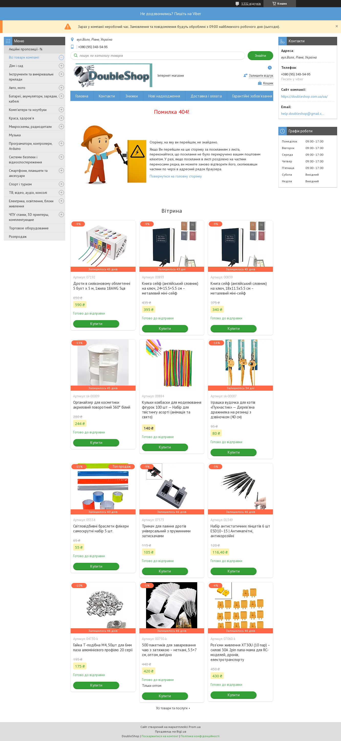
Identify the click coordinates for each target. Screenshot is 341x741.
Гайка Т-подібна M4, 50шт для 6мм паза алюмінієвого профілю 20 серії (103, 647)
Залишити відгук (261, 75)
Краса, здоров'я (21, 118)
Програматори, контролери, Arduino (30, 146)
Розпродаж (18, 236)
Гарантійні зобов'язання (252, 96)
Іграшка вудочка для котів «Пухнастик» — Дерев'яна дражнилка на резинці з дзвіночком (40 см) (233, 409)
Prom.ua (195, 727)
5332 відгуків (251, 3)
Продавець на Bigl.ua (170, 731)
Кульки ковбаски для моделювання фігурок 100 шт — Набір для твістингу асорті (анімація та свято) (171, 409)
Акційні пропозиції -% (25, 49)
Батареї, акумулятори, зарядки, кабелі (33, 99)
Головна (81, 96)
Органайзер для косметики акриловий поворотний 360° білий (101, 405)
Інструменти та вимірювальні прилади (31, 77)
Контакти (107, 96)
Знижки (131, 96)
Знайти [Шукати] (260, 56)
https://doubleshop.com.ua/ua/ (304, 96)
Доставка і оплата (206, 96)
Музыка (15, 135)
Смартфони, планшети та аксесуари (28, 173)
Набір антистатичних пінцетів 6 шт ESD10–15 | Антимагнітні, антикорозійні (240, 531)
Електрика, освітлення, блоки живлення (31, 203)
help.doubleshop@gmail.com (303, 113)
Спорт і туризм (20, 184)
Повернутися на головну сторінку (176, 176)
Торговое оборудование (29, 228)
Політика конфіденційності (200, 736)
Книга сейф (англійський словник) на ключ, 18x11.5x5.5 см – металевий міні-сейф (239, 288)
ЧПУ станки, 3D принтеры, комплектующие (29, 217)
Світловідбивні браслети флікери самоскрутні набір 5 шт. (101, 528)
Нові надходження (164, 96)
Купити (96, 323)
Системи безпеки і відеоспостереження (25, 159)
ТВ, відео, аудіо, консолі (28, 192)
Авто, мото (17, 87)
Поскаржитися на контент (159, 736)
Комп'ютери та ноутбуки (28, 109)
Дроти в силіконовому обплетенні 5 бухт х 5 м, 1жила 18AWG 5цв (101, 286)
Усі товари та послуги (172, 708)
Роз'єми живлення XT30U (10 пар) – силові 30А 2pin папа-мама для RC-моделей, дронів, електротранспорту (240, 652)
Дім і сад (16, 65)
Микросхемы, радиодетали (30, 126)
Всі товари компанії (24, 57)
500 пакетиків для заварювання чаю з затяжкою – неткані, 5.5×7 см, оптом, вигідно (169, 650)
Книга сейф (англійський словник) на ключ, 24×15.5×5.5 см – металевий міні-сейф (170, 288)
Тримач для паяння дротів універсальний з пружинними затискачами (166, 531)
